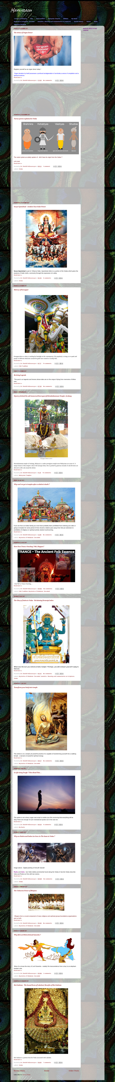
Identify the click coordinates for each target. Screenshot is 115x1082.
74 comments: (47, 363)
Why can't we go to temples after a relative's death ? (32, 484)
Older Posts (74, 1070)
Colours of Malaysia (20, 18)
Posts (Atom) (26, 1075)
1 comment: (47, 166)
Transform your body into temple (25, 687)
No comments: (47, 80)
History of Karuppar (21, 290)
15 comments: (47, 473)
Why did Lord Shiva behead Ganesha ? (27, 935)
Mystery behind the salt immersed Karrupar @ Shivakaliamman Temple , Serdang (43, 396)
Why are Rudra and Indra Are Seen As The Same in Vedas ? (34, 836)
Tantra (88, 21)
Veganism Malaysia (20, 24)
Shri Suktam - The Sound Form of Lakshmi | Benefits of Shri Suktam (37, 985)
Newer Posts (19, 1070)
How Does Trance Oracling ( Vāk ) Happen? (29, 547)
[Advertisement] (46, 98)
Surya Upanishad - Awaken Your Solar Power (30, 207)
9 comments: (47, 824)
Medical (65, 18)
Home (46, 1070)
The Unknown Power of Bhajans (25, 891)
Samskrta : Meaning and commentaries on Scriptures (54, 21)
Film (31, 18)
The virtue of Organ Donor (23, 33)
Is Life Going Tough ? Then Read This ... (27, 773)
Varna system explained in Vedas (25, 119)
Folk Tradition (40, 18)
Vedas (95, 21)
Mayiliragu (21, 10)
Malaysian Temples (54, 18)
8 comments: (47, 278)
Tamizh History (78, 21)
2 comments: (47, 973)
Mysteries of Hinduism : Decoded (24, 21)
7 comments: (47, 1062)
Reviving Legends (20, 375)
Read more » (18, 77)
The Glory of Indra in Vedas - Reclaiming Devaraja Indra (33, 600)
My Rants (74, 18)
